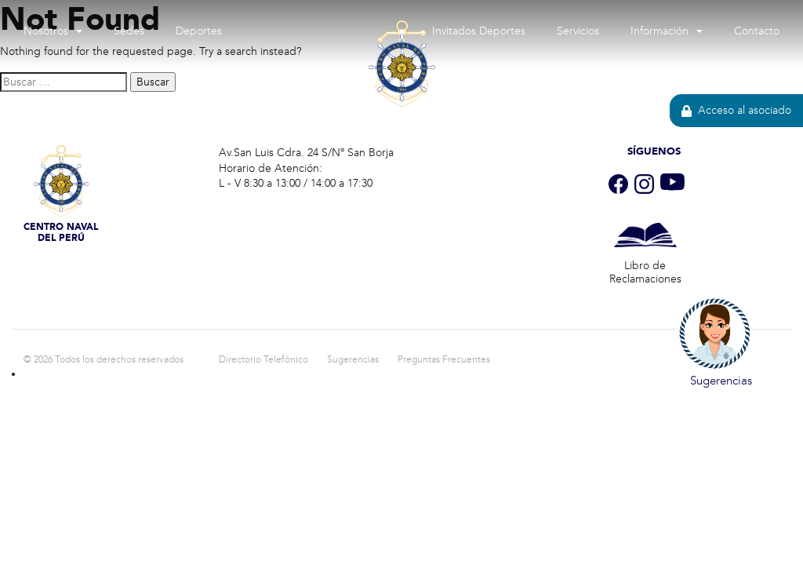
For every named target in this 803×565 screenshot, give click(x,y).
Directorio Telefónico (263, 359)
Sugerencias (353, 359)
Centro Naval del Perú (401, 179)
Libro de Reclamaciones (645, 272)
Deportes (199, 31)
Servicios (578, 31)
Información (659, 31)
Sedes (129, 31)
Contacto (756, 31)
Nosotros (46, 31)
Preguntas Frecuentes (444, 359)
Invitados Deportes (478, 31)
